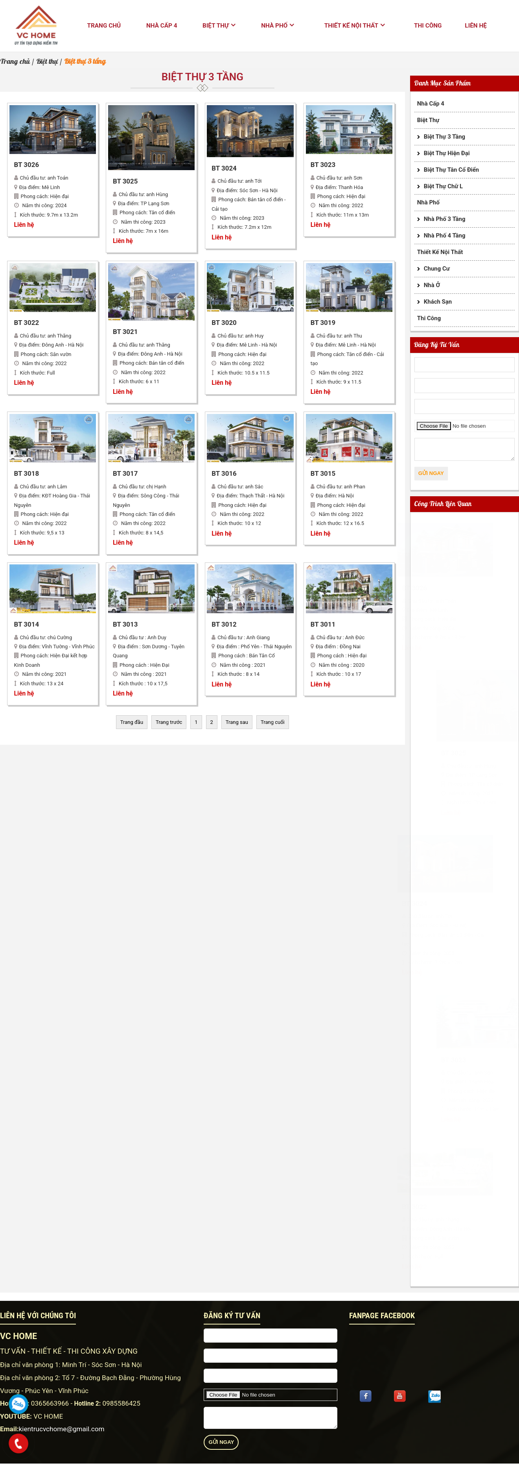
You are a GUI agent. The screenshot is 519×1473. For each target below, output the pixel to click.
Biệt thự (215, 25)
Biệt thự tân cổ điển (451, 169)
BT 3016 (224, 474)
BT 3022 (26, 323)
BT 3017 (125, 474)
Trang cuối (273, 722)
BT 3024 (224, 169)
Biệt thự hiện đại (447, 153)
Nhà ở (432, 285)
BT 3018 (26, 474)
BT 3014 (26, 625)
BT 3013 (125, 625)
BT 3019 (323, 323)
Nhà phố (274, 25)
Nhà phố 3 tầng (445, 219)
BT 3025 (125, 182)
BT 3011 (323, 625)
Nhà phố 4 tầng (445, 235)
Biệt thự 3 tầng (444, 136)
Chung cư (437, 268)
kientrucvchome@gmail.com (62, 1429)
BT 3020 (224, 323)
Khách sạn (438, 301)
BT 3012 (224, 625)
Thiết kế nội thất (351, 25)
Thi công (428, 25)
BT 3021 (125, 332)
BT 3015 (323, 474)
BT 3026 (26, 165)
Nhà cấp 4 (161, 25)
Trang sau (237, 722)
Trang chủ (104, 25)
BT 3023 (323, 165)
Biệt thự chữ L (443, 186)
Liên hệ (475, 25)
